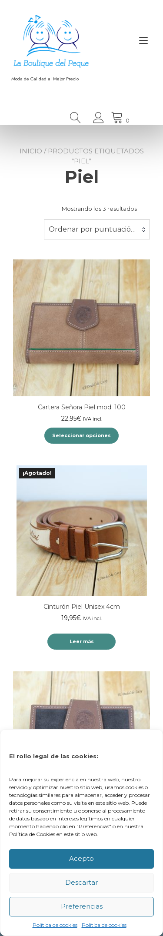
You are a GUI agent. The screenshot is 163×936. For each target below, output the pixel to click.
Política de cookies (55, 925)
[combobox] (97, 229)
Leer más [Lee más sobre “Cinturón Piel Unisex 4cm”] (82, 641)
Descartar (81, 882)
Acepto (81, 858)
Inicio (31, 151)
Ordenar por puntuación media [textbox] (97, 229)
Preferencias (82, 906)
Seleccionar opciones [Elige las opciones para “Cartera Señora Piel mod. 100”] (81, 435)
